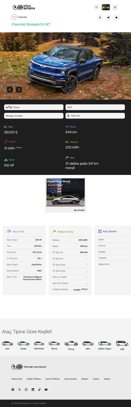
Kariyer (96, 379)
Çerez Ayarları (70, 379)
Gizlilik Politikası (34, 379)
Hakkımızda (16, 379)
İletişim (107, 379)
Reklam (84, 379)
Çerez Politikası (52, 379)
